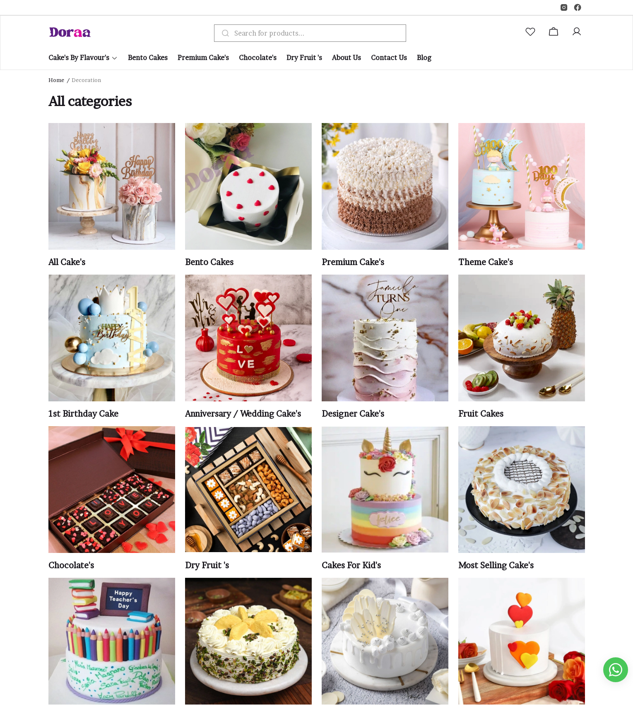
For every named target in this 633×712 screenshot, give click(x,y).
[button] (532, 33)
